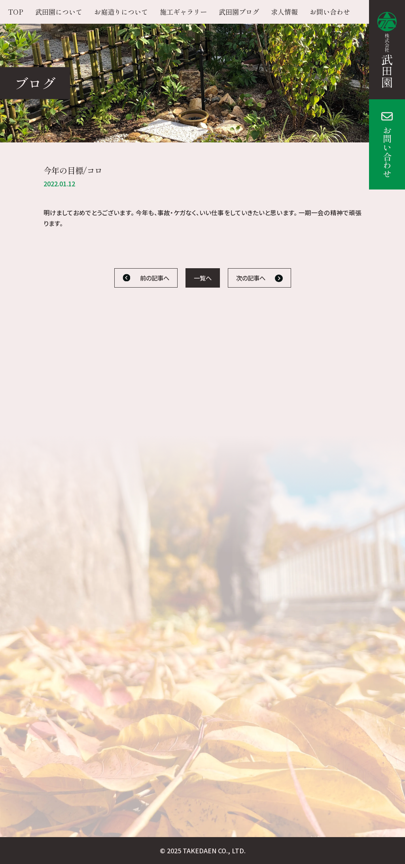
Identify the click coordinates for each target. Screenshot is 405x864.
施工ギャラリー (183, 12)
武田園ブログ (239, 12)
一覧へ (203, 277)
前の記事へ (154, 277)
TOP (15, 12)
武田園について (58, 12)
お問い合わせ (387, 152)
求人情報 (284, 12)
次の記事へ (250, 277)
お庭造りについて (121, 12)
